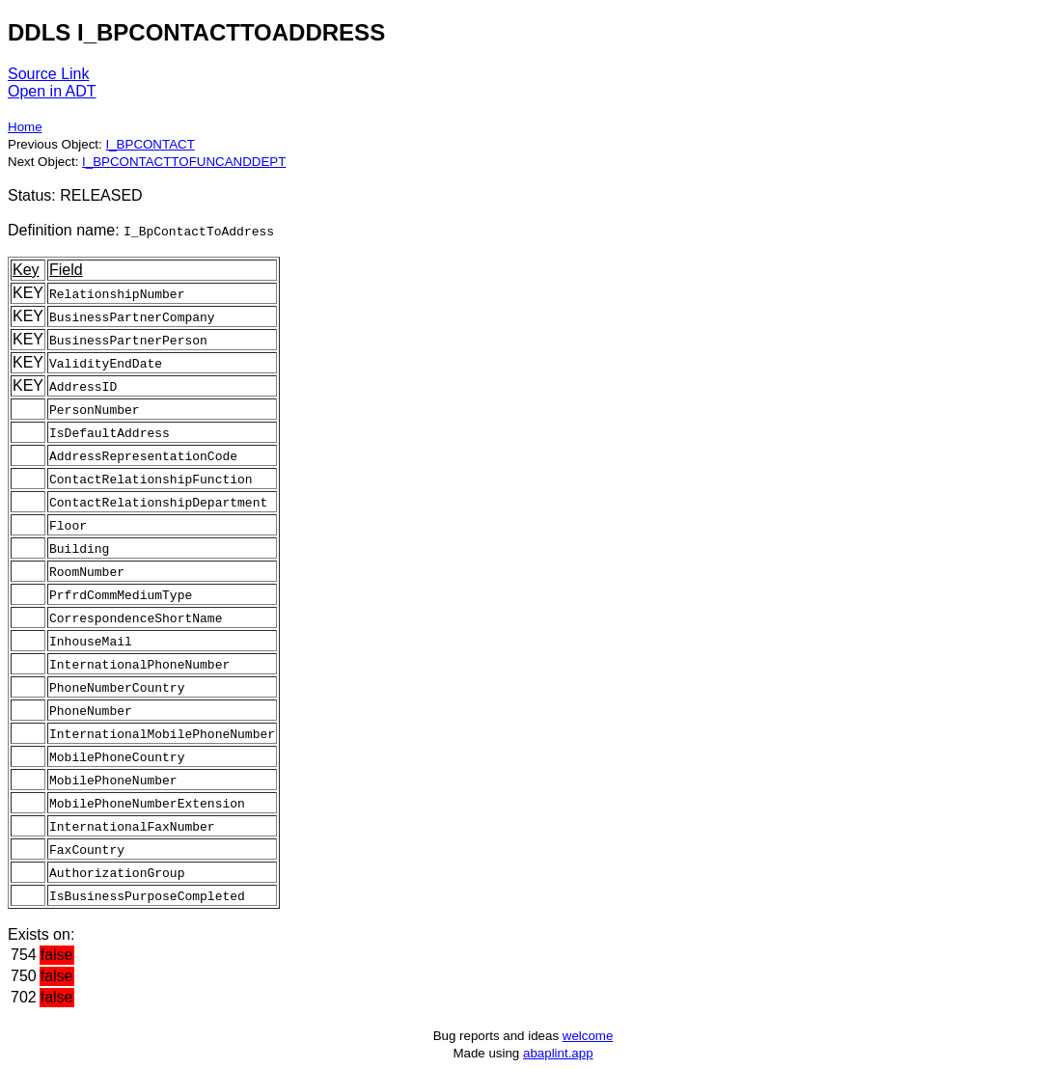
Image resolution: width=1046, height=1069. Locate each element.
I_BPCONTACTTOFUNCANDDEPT (184, 161)
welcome (588, 1035)
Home (25, 127)
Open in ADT (52, 91)
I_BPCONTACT (149, 144)
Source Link (49, 74)
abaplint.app (558, 1053)
